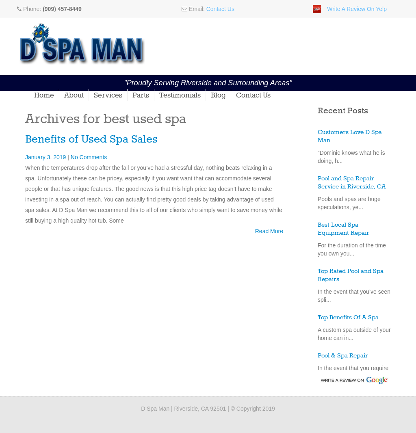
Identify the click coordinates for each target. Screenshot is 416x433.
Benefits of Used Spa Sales (91, 139)
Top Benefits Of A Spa (348, 317)
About (74, 95)
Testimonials (180, 95)
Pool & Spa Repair (343, 355)
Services (108, 95)
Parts (140, 95)
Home (44, 95)
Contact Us (220, 9)
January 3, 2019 (46, 157)
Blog (218, 95)
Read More (269, 231)
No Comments (89, 157)
